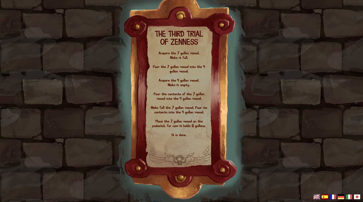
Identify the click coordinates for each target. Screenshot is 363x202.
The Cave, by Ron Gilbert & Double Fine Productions (180, 160)
